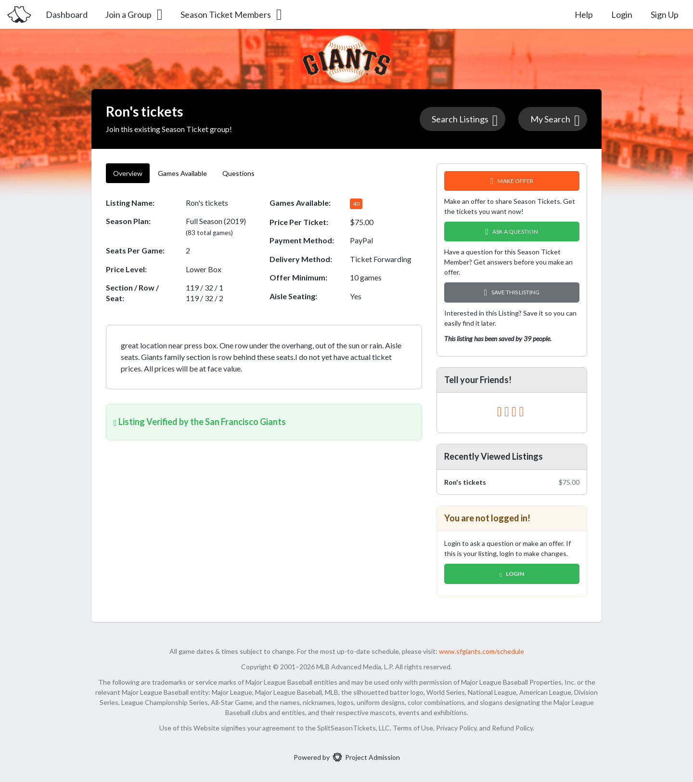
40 (356, 203)
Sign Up (665, 14)
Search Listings (465, 120)
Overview (127, 173)
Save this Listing (511, 292)
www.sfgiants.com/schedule (481, 651)
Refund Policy (512, 728)
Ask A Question (512, 231)
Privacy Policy (456, 728)
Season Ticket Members (231, 14)
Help (584, 14)
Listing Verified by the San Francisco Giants (200, 421)
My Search (555, 120)
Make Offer (511, 181)
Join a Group (134, 14)
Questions (239, 173)
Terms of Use (413, 728)
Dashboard (67, 14)
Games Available (182, 173)
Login (621, 14)
